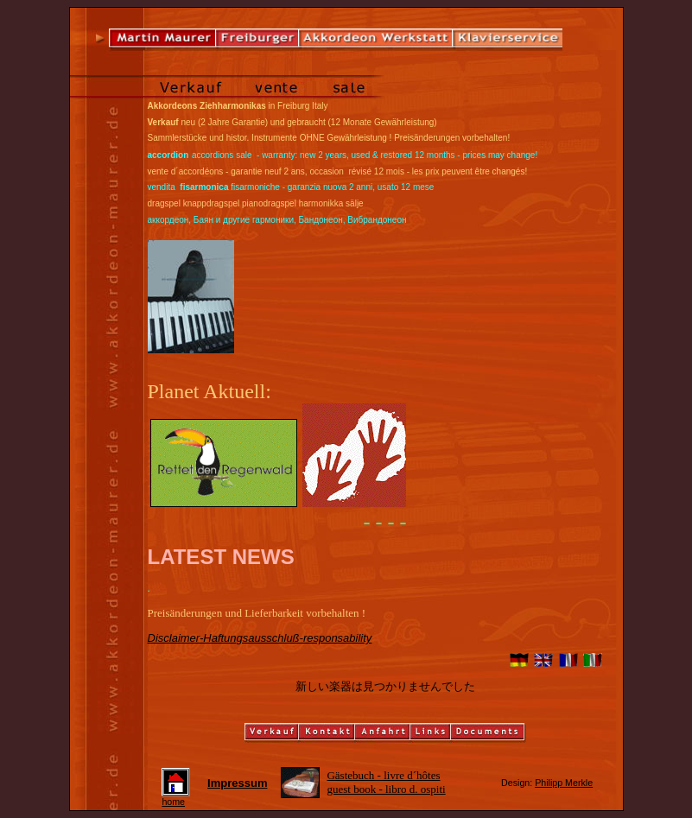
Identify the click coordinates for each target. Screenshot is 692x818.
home (176, 797)
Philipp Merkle (564, 782)
